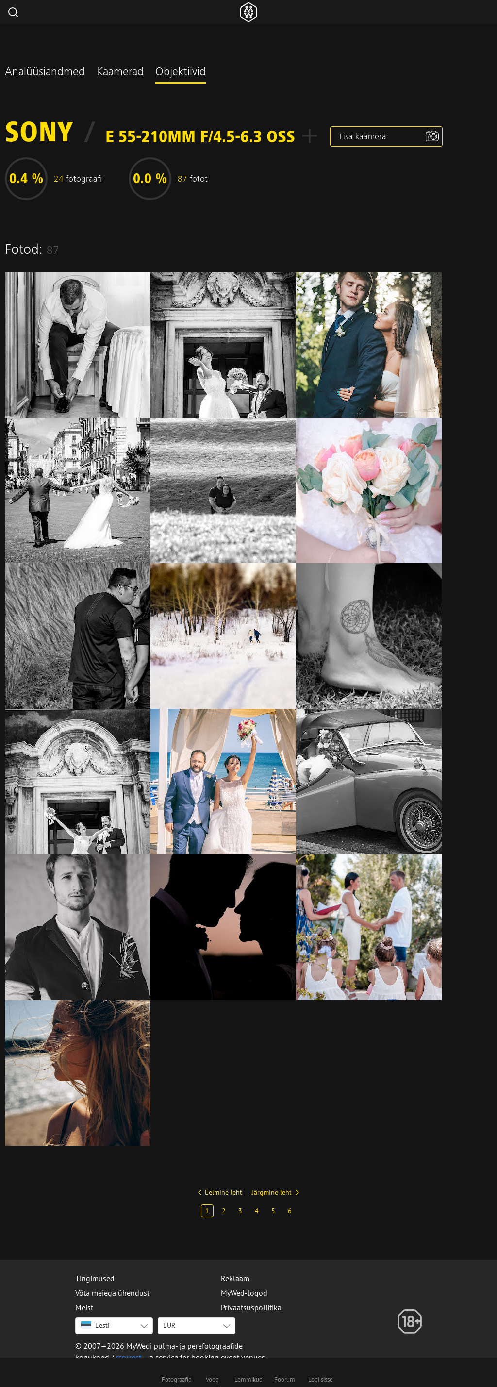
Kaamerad (120, 73)
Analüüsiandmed (45, 73)
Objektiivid (180, 73)
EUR (169, 1325)
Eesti (95, 1325)
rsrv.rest (128, 1357)
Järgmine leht (272, 1192)
